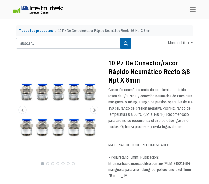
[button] (22, 110)
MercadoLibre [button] (179, 42)
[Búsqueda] (125, 43)
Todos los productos (36, 30)
